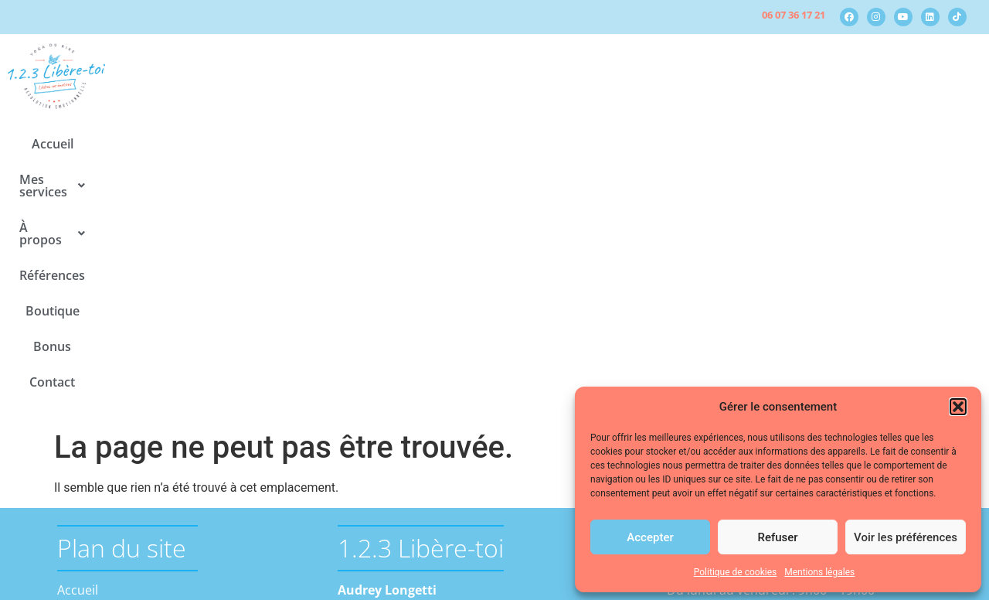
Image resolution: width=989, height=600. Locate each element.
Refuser (777, 537)
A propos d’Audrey (137, 444)
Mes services (333, 143)
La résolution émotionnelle (161, 388)
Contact (743, 143)
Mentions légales (819, 572)
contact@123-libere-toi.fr (410, 437)
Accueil (244, 143)
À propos (436, 143)
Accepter (650, 537)
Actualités (112, 463)
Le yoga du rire (126, 407)
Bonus (679, 143)
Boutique (610, 143)
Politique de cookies (735, 572)
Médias (104, 481)
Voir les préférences (905, 537)
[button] (958, 406)
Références (526, 143)
